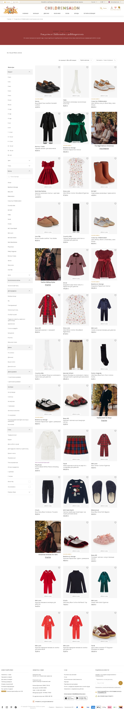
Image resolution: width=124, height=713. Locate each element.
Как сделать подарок (7, 689)
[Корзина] (119, 8)
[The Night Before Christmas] (104, 128)
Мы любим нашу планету (104, 696)
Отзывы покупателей (7, 684)
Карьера (66, 681)
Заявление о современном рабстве (74, 689)
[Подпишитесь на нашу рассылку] (120, 683)
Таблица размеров (6, 681)
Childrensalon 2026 (33, 706)
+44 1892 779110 (46, 692)
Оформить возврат (6, 677)
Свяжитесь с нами (6, 674)
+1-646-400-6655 (41, 690)
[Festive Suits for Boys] (104, 400)
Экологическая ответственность (73, 679)
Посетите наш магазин (70, 674)
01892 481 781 (48, 696)
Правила (51, 707)
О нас (65, 677)
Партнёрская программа (71, 684)
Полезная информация (7, 686)
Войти (16, 2)
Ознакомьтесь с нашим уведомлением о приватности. (108, 687)
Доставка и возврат (6, 679)
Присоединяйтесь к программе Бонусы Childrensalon (108, 692)
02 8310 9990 (43, 688)
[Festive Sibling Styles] (48, 264)
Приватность (59, 707)
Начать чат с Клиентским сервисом (42, 675)
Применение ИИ (69, 707)
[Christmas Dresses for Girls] (48, 537)
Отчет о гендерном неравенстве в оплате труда (77, 686)
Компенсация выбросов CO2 (12, 691)
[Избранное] (115, 8)
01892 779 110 (46, 685)
